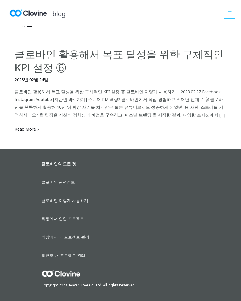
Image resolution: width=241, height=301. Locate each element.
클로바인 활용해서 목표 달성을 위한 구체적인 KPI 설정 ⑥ (119, 61)
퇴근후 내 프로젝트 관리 (63, 255)
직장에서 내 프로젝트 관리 (65, 237)
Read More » (27, 129)
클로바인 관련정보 (58, 182)
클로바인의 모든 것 (59, 163)
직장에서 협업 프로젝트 (63, 218)
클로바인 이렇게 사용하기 (65, 200)
